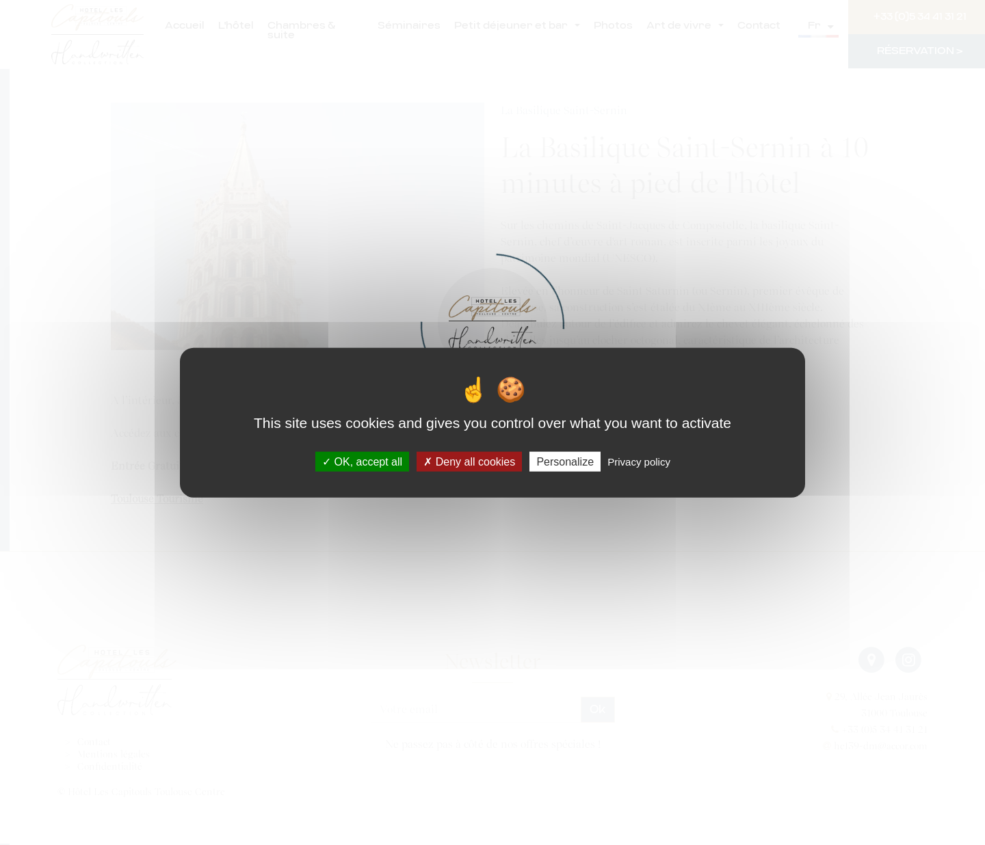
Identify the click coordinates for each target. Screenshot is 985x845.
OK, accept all (362, 461)
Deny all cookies (469, 461)
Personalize (565, 461)
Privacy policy (638, 461)
